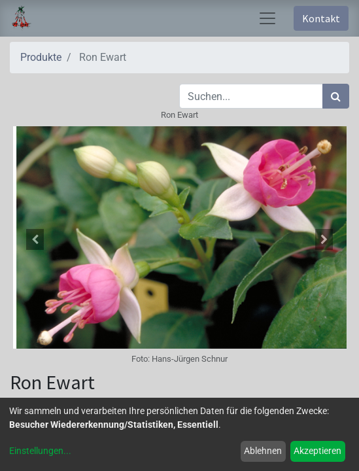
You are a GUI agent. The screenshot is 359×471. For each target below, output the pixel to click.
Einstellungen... (40, 450)
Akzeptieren (317, 450)
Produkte (40, 57)
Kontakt (321, 18)
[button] (35, 239)
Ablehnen (263, 450)
